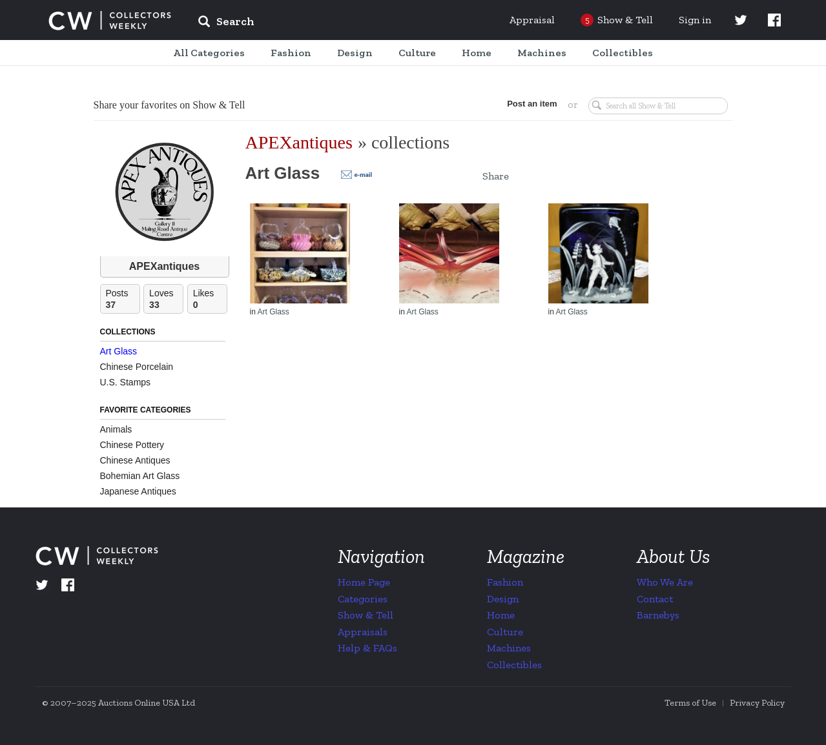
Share (495, 176)
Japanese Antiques (138, 491)
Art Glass (119, 351)
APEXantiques (164, 266)
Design (503, 599)
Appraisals (362, 632)
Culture (505, 632)
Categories (362, 599)
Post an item (532, 103)
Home (501, 615)
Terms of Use (690, 702)
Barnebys (658, 615)
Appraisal (532, 20)
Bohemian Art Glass (140, 476)
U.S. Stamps (125, 382)
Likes (210, 299)
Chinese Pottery (132, 445)
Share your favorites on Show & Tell (169, 104)
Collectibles (514, 664)
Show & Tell (365, 615)
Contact (655, 599)
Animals (116, 429)
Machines (509, 648)
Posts (122, 299)
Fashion (505, 582)
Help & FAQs (367, 648)
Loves (166, 299)
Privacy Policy (757, 702)
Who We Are (665, 582)
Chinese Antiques (135, 460)
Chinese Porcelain (137, 367)
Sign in (695, 20)
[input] (320, 23)
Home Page (364, 582)
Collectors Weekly (109, 20)
